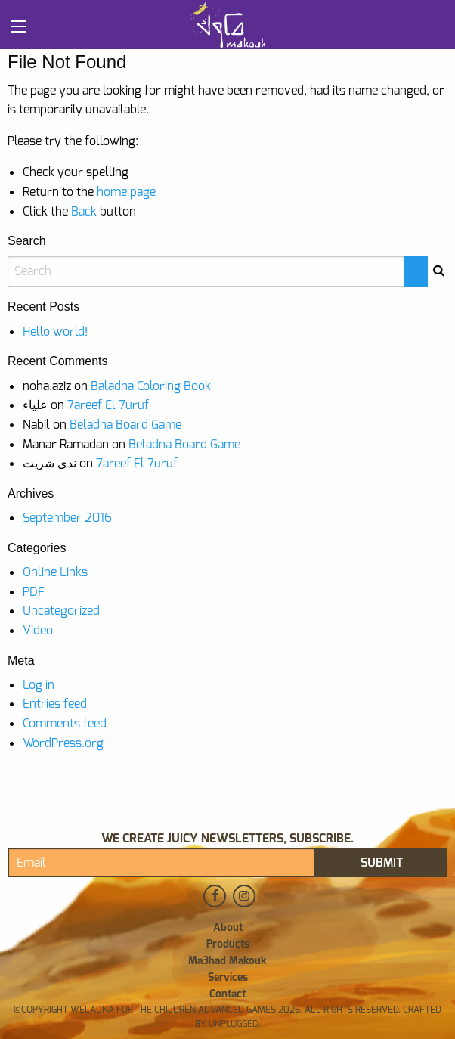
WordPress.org (63, 743)
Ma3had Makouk (227, 961)
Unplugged (232, 1024)
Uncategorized (61, 611)
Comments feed (65, 723)
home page (126, 192)
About (228, 928)
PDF (34, 592)
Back (84, 211)
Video (38, 630)
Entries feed (55, 704)
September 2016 (67, 518)
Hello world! (55, 332)
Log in (38, 685)
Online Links (55, 572)
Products (227, 944)
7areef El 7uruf (108, 405)
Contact (227, 994)
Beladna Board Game (125, 425)
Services (228, 977)
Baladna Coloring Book (151, 386)
